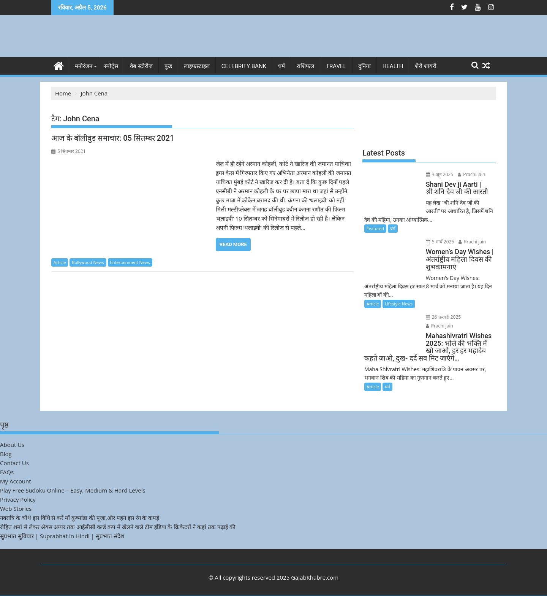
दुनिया (364, 66)
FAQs (7, 472)
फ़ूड (168, 66)
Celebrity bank (243, 66)
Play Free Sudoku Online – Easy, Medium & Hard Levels (72, 490)
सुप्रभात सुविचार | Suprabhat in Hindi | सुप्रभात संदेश (62, 536)
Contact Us (14, 463)
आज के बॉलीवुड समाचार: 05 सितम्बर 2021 (112, 138)
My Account (15, 481)
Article (60, 262)
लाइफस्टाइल (197, 66)
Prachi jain (471, 174)
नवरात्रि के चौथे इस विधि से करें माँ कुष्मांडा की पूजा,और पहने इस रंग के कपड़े (79, 517)
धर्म (281, 66)
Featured (375, 228)
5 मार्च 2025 (440, 241)
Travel (336, 66)
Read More (233, 244)
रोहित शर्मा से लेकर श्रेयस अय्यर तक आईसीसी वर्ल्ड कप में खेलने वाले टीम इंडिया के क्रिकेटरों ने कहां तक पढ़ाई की (118, 527)
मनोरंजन (83, 66)
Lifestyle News (399, 304)
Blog (6, 454)
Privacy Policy (18, 499)
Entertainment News (130, 262)
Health (393, 66)
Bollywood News (88, 262)
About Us (12, 444)
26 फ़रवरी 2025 (443, 317)
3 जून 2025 (440, 174)
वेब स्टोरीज (141, 66)
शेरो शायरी (425, 66)
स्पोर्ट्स (111, 66)
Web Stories (16, 508)
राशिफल (305, 66)
